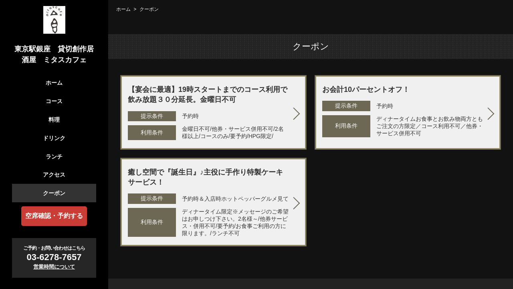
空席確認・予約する (54, 215)
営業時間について (54, 267)
